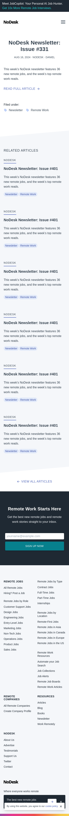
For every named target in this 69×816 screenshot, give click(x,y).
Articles (42, 702)
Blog (40, 707)
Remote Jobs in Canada (51, 632)
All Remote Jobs (13, 587)
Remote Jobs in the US (51, 643)
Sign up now (34, 546)
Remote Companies (12, 698)
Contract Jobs (45, 587)
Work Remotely (46, 724)
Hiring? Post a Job (14, 593)
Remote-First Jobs (48, 621)
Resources (46, 696)
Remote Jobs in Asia (49, 627)
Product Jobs (11, 644)
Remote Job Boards (49, 681)
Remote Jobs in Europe (51, 637)
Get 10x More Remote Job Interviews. (27, 8)
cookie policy (51, 806)
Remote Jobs (13, 581)
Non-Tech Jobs (12, 633)
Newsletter (13, 110)
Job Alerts (43, 676)
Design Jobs (11, 612)
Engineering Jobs (14, 617)
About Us (9, 739)
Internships (44, 603)
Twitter (7, 761)
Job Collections (46, 670)
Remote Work (37, 110)
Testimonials (11, 750)
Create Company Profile (17, 711)
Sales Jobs (10, 649)
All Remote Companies (17, 705)
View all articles (34, 481)
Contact (8, 766)
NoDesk (9, 733)
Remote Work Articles (50, 686)
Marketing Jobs (12, 628)
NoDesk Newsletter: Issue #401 (31, 169)
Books (41, 713)
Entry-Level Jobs (13, 622)
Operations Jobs (13, 638)
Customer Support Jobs (17, 606)
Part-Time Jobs (46, 597)
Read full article (22, 88)
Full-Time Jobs (46, 592)
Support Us (10, 756)
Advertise (9, 745)
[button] (63, 22)
